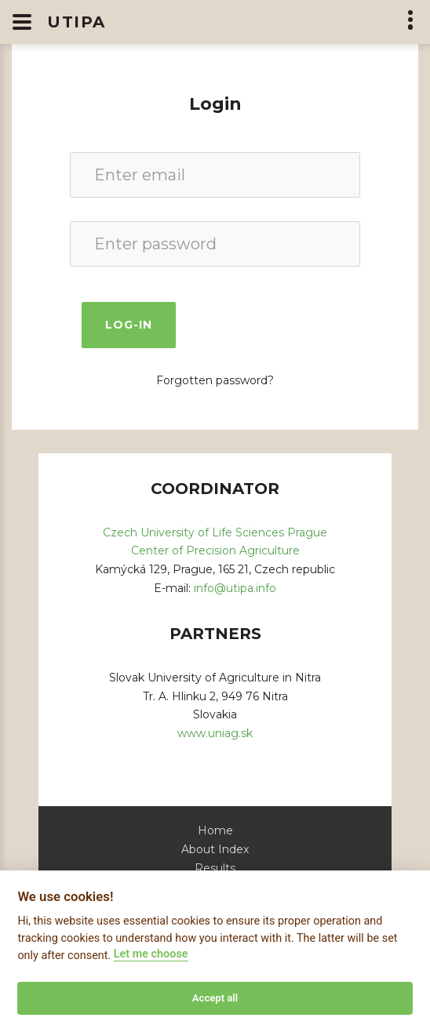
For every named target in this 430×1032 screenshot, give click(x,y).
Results (215, 868)
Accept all (215, 998)
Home (215, 830)
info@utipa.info (235, 588)
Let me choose (151, 954)
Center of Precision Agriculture (215, 550)
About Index (215, 849)
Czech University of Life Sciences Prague (215, 532)
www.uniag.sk (215, 733)
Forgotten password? (215, 380)
